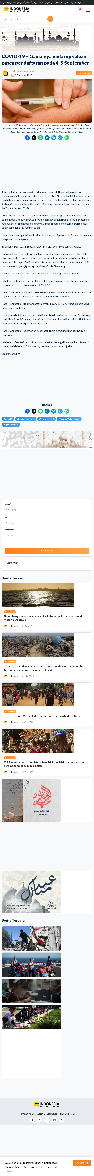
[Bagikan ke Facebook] (27, 137)
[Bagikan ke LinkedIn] (47, 137)
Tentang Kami (26, 1114)
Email (8, 517)
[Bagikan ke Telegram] (60, 137)
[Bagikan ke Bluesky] (53, 137)
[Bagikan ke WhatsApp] (66, 137)
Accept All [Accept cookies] (82, 1162)
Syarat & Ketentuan (47, 1114)
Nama (8, 504)
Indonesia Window (22, 71)
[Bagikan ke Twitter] (34, 137)
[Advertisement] (47, 165)
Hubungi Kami (67, 1114)
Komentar (10, 529)
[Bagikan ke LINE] (40, 137)
